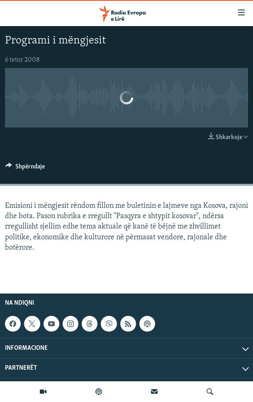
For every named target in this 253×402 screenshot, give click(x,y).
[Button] (25, 168)
